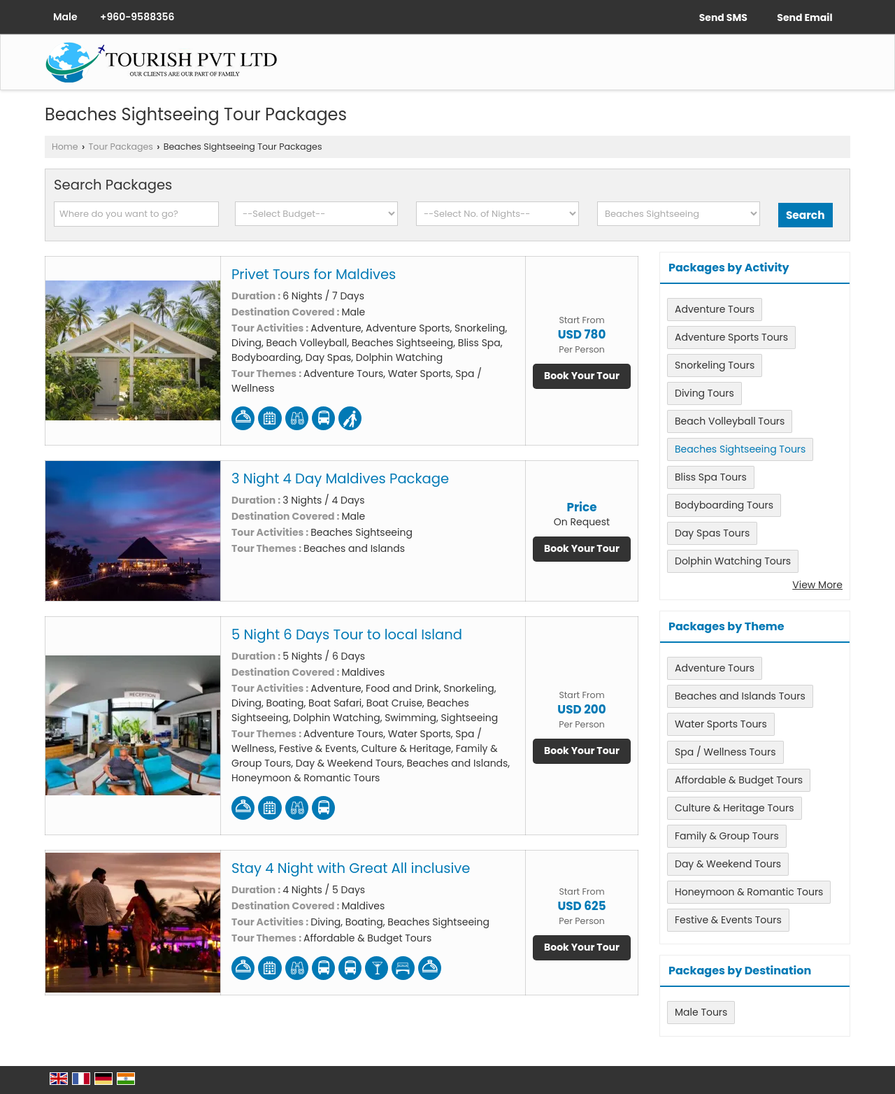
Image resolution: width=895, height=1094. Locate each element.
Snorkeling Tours (714, 365)
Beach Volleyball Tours (730, 421)
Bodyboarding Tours (724, 505)
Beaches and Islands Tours (740, 696)
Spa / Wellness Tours (725, 752)
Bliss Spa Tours (711, 477)
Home (65, 146)
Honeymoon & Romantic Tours (749, 892)
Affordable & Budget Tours (739, 780)
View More (817, 585)
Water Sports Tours (721, 724)
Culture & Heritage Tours (734, 808)
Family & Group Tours (727, 836)
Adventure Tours (714, 309)
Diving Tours (704, 393)
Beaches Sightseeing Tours (740, 449)
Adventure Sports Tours (731, 337)
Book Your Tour (582, 376)
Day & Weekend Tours (728, 864)
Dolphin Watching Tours (733, 561)
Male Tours (701, 1012)
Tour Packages (121, 146)
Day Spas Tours (712, 533)
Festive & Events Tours (728, 920)
